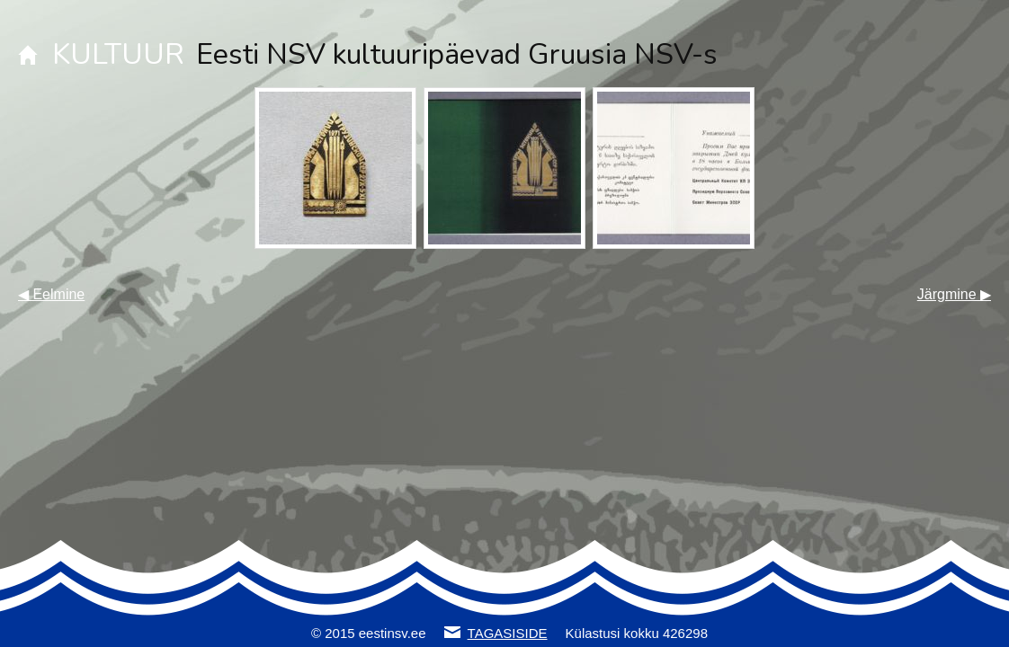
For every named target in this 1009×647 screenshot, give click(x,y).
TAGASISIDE (508, 633)
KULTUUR (118, 54)
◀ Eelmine (51, 294)
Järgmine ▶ (954, 294)
